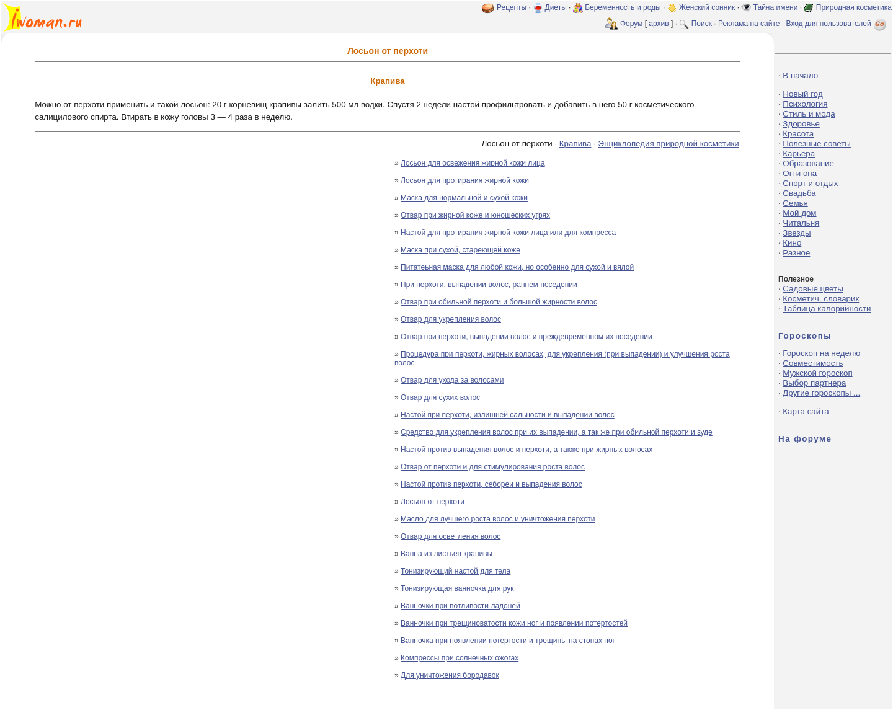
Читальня (801, 223)
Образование (808, 163)
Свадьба (799, 193)
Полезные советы (817, 143)
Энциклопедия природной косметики (668, 143)
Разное (796, 252)
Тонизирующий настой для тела (455, 571)
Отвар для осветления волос (450, 536)
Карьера (799, 153)
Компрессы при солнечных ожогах (459, 658)
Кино (792, 242)
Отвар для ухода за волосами (452, 380)
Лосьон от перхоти (432, 501)
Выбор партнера (814, 383)
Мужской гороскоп (817, 373)
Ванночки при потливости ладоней (460, 605)
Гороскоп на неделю (821, 353)
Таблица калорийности (827, 308)
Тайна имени (775, 7)
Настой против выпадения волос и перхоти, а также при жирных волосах (526, 449)
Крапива (575, 143)
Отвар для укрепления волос (451, 319)
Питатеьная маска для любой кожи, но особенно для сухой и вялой (517, 267)
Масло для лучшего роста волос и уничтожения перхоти (498, 519)
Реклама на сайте (749, 23)
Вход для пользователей (837, 23)
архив (659, 23)
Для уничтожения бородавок (450, 675)
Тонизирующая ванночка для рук (457, 588)
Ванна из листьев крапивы (446, 553)
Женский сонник (707, 7)
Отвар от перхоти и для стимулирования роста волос (493, 467)
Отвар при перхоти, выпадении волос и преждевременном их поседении (526, 336)
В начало (800, 75)
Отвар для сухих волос (440, 397)
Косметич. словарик (821, 298)
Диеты (556, 7)
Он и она (800, 173)
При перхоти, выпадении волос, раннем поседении (489, 284)
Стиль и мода (809, 113)
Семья (795, 203)
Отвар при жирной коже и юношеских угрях (475, 215)
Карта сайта (806, 411)
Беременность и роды (623, 7)
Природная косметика (854, 7)
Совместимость (813, 363)
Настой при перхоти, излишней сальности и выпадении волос (508, 414)
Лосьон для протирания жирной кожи (465, 180)
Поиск (701, 23)
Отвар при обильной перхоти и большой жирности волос (499, 302)
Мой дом (799, 213)
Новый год (802, 94)
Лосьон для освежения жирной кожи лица (473, 163)
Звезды (797, 232)
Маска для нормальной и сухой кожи (464, 197)
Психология (805, 104)
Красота (798, 133)
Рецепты (511, 7)
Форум (631, 23)
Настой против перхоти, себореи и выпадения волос (491, 484)
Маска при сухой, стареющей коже (460, 250)
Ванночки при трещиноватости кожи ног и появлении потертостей (514, 623)
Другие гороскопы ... (821, 392)
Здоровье (801, 123)
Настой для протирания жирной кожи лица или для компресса (508, 232)
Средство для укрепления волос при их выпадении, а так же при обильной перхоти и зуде (557, 432)
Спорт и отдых (810, 183)
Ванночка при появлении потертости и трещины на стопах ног (508, 640)
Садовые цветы (813, 288)
